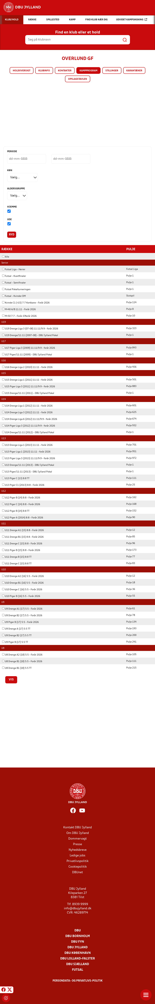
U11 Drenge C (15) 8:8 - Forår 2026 (22, 543)
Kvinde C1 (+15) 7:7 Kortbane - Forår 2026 (26, 303)
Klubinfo (44, 71)
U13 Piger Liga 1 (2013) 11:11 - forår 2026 (26, 452)
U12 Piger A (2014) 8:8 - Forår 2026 (22, 517)
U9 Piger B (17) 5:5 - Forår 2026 (20, 622)
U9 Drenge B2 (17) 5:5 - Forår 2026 (22, 615)
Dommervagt (77, 838)
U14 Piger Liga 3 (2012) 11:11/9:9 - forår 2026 (28, 426)
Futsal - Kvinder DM (14, 296)
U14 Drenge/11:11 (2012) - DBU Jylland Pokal (28, 432)
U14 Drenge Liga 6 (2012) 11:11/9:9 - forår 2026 (29, 419)
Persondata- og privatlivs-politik (78, 980)
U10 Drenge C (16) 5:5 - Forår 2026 (22, 589)
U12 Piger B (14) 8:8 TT (15, 511)
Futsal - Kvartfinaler (14, 276)
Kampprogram (88, 71)
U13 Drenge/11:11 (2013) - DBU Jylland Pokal (28, 465)
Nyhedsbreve (78, 849)
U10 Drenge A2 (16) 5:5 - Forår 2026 (23, 576)
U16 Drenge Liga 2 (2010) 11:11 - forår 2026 (27, 367)
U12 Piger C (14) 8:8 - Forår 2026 (21, 504)
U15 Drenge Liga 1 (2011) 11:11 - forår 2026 (27, 380)
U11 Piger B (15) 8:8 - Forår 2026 (21, 550)
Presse (77, 844)
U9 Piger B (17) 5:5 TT (15, 642)
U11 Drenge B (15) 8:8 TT (17, 557)
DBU (77, 930)
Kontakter (64, 71)
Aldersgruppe (16, 189)
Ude (9, 219)
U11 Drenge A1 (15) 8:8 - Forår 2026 (23, 530)
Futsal (77, 969)
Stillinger (111, 71)
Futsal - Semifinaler (14, 283)
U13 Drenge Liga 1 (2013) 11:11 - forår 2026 (27, 445)
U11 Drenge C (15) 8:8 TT (17, 563)
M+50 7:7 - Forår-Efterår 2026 (19, 316)
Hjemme (12, 207)
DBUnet (77, 872)
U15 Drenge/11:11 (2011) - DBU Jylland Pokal (28, 393)
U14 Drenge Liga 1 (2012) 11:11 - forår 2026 (27, 406)
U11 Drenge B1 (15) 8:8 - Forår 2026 (23, 537)
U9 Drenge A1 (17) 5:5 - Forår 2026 (22, 609)
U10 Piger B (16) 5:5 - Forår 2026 (21, 596)
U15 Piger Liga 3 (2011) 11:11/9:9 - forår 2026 (28, 386)
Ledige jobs (77, 855)
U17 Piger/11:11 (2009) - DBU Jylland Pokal (27, 354)
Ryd (11, 235)
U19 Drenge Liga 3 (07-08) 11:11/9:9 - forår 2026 (30, 328)
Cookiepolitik (77, 866)
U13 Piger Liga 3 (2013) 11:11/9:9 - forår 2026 (28, 458)
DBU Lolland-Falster (77, 958)
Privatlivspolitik (77, 861)
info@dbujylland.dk (77, 908)
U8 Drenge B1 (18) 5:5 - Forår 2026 (22, 661)
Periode (12, 151)
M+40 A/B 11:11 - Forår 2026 (19, 309)
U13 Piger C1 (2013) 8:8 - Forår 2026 (23, 485)
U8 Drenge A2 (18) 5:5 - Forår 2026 (22, 655)
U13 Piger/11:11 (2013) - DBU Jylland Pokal (27, 472)
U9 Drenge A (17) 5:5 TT (16, 629)
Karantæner (134, 71)
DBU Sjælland (77, 964)
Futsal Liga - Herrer (13, 269)
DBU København (77, 952)
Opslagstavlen (77, 79)
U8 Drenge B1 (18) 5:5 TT (17, 668)
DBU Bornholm (77, 936)
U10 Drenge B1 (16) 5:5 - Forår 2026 (23, 583)
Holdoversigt (21, 71)
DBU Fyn (77, 941)
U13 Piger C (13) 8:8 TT (15, 478)
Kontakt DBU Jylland (77, 827)
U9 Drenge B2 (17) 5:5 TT (17, 635)
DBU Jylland (77, 947)
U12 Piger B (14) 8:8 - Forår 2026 (21, 497)
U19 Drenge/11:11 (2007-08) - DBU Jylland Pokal (30, 335)
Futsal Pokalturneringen (16, 289)
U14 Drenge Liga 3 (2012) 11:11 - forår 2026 (27, 412)
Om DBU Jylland (77, 832)
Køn (9, 170)
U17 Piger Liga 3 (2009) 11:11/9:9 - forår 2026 (28, 348)
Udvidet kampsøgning (131, 19)
